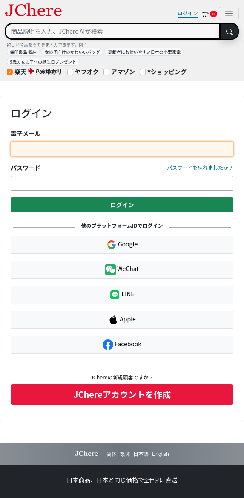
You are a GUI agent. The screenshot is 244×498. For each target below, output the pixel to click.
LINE (121, 295)
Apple (122, 320)
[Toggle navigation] (229, 13)
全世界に (155, 480)
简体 (111, 454)
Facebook (122, 344)
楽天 (20, 71)
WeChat (122, 269)
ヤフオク (87, 71)
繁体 (125, 454)
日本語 (141, 454)
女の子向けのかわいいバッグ (72, 52)
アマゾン (123, 71)
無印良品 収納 (23, 52)
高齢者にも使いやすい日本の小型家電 (144, 52)
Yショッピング (167, 71)
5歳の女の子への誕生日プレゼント (43, 61)
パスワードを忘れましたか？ (200, 167)
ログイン (188, 13)
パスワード (25, 167)
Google (122, 245)
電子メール (25, 133)
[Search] (113, 31)
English (160, 454)
